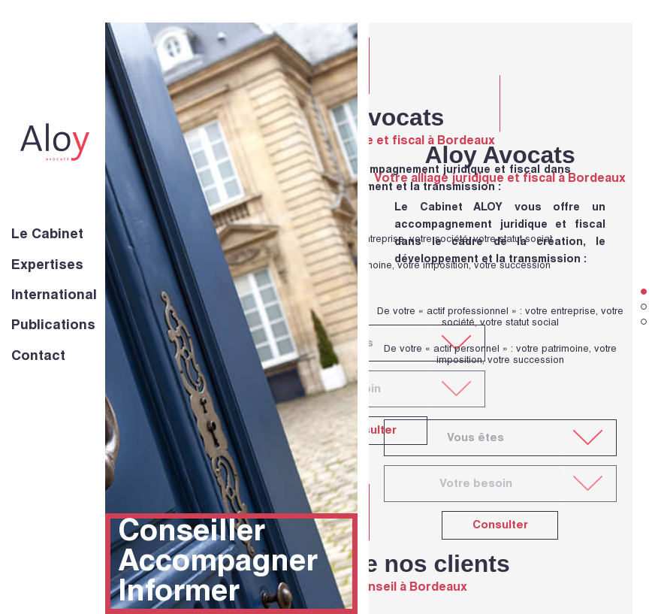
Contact (38, 357)
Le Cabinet (47, 235)
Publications (53, 326)
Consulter (500, 525)
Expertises (47, 266)
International (54, 296)
